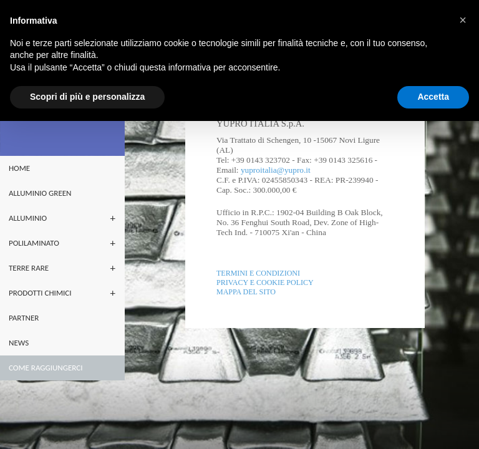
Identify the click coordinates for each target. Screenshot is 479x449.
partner (24, 317)
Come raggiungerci (45, 367)
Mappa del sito (246, 291)
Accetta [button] (433, 97)
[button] (463, 20)
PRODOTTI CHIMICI (40, 292)
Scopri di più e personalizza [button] (87, 97)
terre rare (29, 268)
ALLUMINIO (28, 218)
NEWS (19, 342)
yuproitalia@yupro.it (276, 170)
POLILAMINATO (34, 243)
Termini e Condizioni (258, 273)
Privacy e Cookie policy (265, 282)
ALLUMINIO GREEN (40, 193)
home (19, 168)
